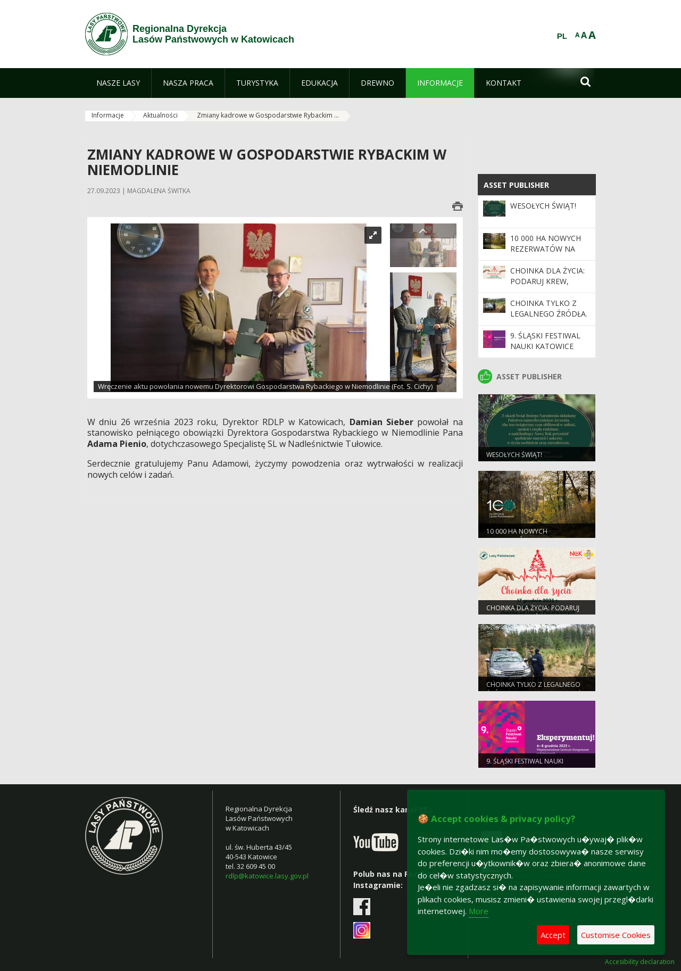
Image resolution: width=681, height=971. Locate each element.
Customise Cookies (616, 934)
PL (562, 36)
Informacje (108, 115)
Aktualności (160, 115)
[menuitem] (118, 83)
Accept (553, 934)
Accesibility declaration (640, 962)
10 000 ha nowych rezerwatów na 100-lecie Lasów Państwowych (545, 254)
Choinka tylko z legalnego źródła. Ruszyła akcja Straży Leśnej (548, 319)
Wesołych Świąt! (543, 206)
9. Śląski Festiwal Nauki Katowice (545, 340)
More (478, 911)
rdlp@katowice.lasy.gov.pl (267, 876)
